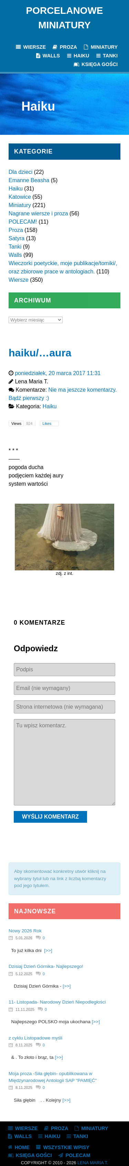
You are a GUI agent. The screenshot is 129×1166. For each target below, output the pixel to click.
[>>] (48, 950)
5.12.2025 (23, 974)
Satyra (16, 238)
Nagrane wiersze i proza (38, 213)
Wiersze (19, 280)
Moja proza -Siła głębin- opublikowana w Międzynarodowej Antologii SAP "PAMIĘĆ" (53, 1077)
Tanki (15, 247)
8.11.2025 (23, 1045)
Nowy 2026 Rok (25, 930)
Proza (16, 230)
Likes (48, 423)
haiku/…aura (40, 352)
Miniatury (20, 205)
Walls (15, 255)
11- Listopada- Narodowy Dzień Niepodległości (57, 1002)
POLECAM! (23, 222)
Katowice (20, 197)
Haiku (16, 189)
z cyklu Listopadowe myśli (35, 1038)
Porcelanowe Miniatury (64, 17)
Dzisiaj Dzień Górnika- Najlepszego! (46, 966)
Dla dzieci (20, 172)
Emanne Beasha (29, 180)
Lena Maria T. (92, 1162)
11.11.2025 (24, 1009)
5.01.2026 (23, 938)
